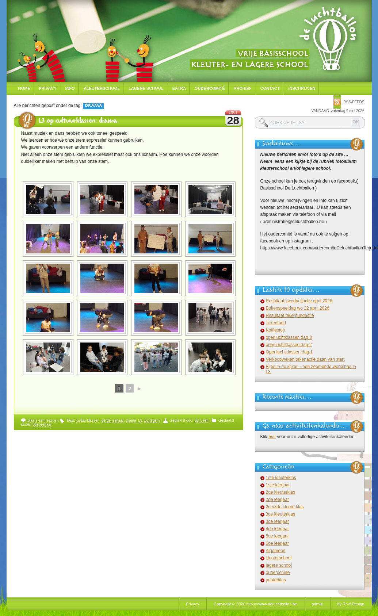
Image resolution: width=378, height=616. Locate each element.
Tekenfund (276, 322)
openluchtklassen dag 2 (289, 344)
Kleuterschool (102, 88)
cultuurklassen (87, 420)
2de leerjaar (277, 499)
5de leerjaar (277, 536)
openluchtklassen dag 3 (289, 337)
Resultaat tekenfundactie (290, 315)
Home (24, 88)
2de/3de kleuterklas (285, 506)
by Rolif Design (350, 604)
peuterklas (276, 579)
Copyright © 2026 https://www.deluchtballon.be (255, 604)
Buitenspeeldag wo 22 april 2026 (297, 308)
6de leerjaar (277, 543)
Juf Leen (202, 420)
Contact (270, 88)
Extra (179, 88)
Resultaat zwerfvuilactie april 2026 (299, 300)
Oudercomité (210, 88)
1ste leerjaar (278, 484)
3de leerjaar (42, 424)
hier (272, 436)
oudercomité (278, 572)
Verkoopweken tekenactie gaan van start (305, 359)
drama (131, 420)
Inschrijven (301, 88)
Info (70, 88)
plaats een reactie (42, 420)
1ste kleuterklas (281, 477)
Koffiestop (275, 330)
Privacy (48, 88)
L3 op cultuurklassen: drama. (78, 121)
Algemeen (276, 550)
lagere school (279, 565)
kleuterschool (279, 557)
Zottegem (152, 420)
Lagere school (146, 88)
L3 (140, 420)
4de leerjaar (277, 528)
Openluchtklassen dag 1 (289, 352)
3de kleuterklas (280, 514)
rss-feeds (353, 102)
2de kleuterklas (280, 492)
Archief (243, 88)
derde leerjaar (113, 420)
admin (317, 604)
